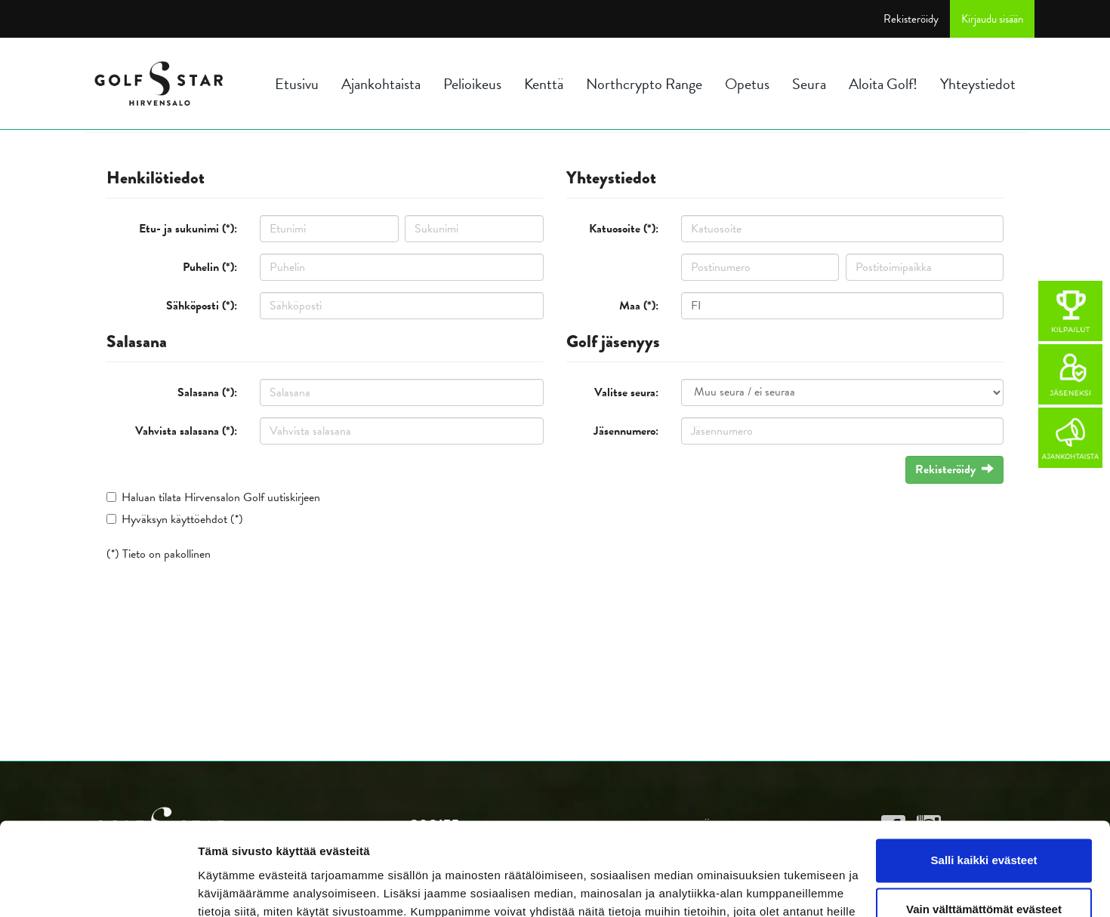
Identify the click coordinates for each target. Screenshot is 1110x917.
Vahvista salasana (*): (186, 431)
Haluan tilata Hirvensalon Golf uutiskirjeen (221, 497)
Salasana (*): (207, 392)
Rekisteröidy (911, 19)
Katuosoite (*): (623, 229)
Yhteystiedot (978, 83)
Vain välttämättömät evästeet (984, 825)
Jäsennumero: (626, 431)
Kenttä (543, 83)
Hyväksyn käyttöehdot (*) (182, 519)
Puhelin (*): (210, 267)
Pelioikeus (472, 83)
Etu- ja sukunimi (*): (188, 229)
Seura (809, 83)
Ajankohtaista (381, 83)
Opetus (747, 83)
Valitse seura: (626, 392)
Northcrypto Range (644, 83)
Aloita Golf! (883, 83)
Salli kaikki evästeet (984, 776)
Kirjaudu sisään (992, 19)
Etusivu (297, 83)
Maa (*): (638, 306)
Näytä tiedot (231, 887)
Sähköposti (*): (201, 306)
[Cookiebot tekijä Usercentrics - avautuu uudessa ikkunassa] (98, 887)
